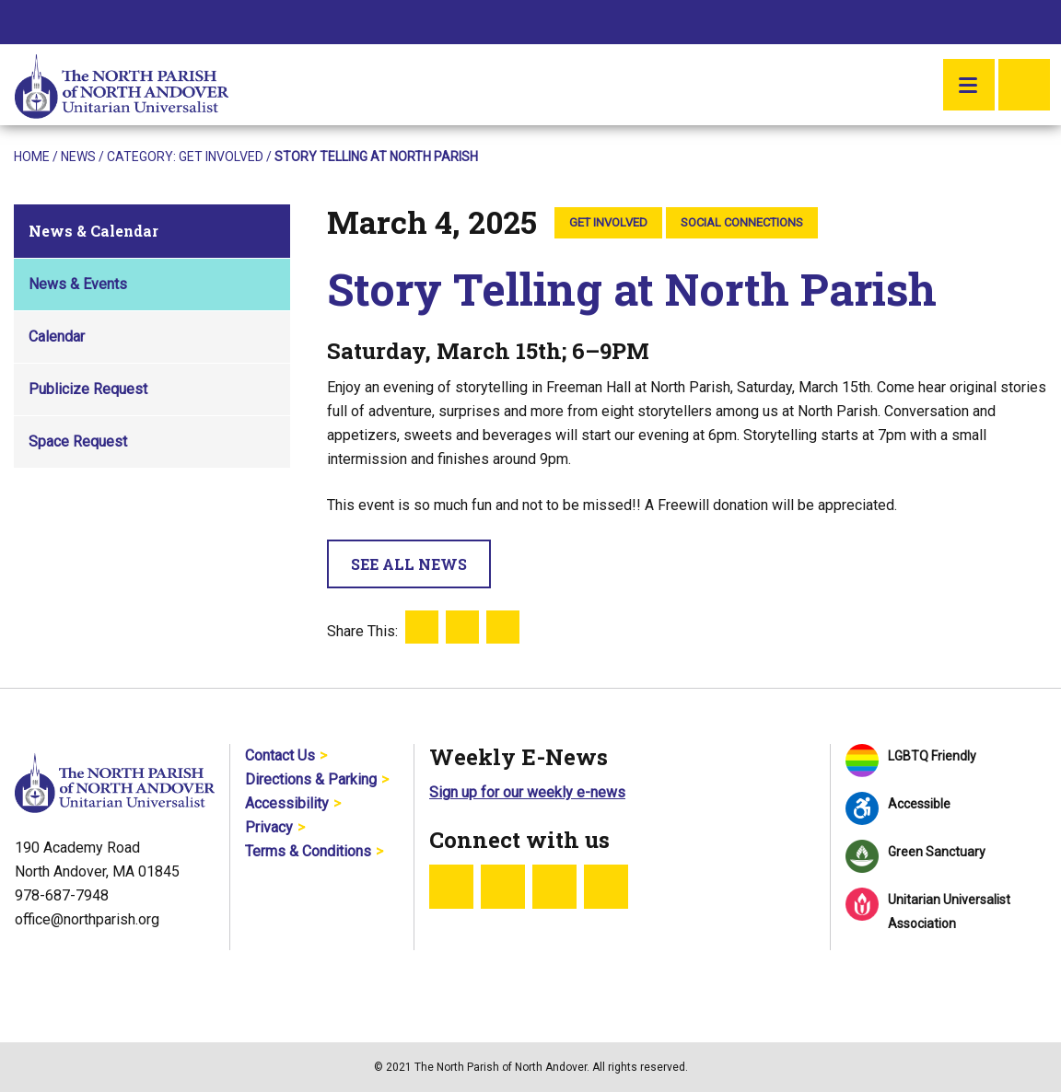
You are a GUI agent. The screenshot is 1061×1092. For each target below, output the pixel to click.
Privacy (269, 827)
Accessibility (287, 803)
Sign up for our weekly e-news (527, 792)
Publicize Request (88, 389)
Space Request (78, 441)
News (78, 156)
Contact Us (280, 755)
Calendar (57, 336)
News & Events (78, 284)
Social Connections (742, 222)
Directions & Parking (311, 779)
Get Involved (221, 156)
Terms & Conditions (308, 851)
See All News (409, 564)
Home (32, 156)
